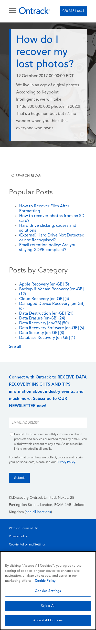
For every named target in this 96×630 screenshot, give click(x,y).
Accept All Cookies (47, 620)
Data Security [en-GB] (41, 333)
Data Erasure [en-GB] (42, 318)
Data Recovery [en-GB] (44, 323)
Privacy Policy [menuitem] (18, 536)
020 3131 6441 (73, 11)
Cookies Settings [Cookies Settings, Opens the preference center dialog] (48, 591)
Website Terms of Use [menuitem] (24, 528)
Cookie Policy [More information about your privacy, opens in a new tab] (45, 581)
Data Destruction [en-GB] (46, 314)
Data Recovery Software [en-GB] (51, 328)
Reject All (48, 606)
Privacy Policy (66, 462)
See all (15, 347)
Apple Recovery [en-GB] (44, 284)
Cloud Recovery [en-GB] (44, 299)
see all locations (38, 512)
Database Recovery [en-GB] (47, 338)
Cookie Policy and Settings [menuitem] (27, 544)
